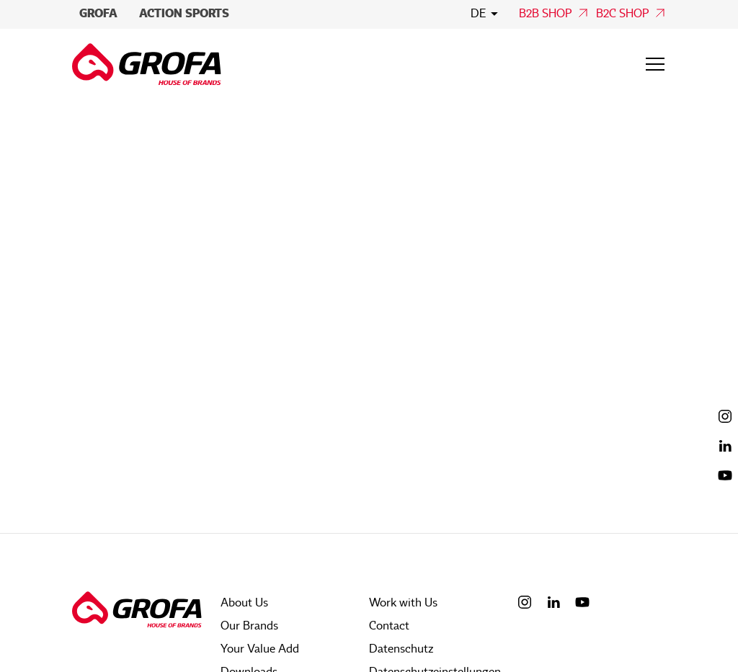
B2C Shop (622, 13)
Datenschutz (401, 649)
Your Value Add (260, 649)
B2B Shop (545, 13)
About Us (244, 603)
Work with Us (403, 603)
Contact (389, 626)
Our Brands (249, 626)
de (478, 13)
